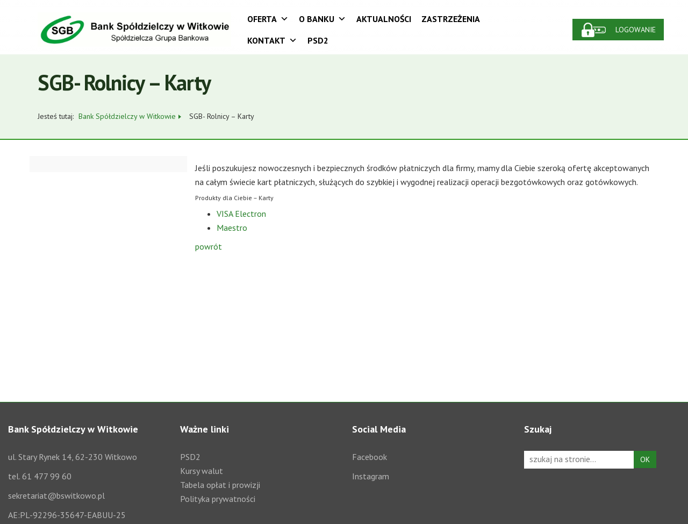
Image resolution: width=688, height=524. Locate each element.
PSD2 (317, 40)
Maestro (232, 227)
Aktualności (383, 18)
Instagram (370, 476)
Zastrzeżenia (450, 18)
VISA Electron (241, 213)
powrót (208, 246)
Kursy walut (201, 470)
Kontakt (272, 40)
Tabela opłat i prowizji (220, 484)
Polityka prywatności (217, 498)
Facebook (369, 456)
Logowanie (635, 29)
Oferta (268, 19)
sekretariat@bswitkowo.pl (56, 495)
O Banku (322, 19)
